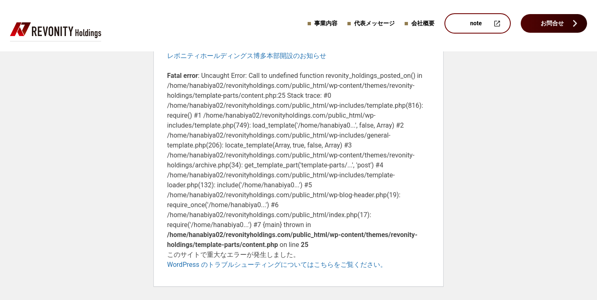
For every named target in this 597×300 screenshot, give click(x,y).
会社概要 (422, 23)
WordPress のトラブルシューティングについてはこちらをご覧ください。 (277, 265)
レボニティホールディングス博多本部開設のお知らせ (246, 56)
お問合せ (552, 23)
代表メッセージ (374, 23)
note (476, 23)
